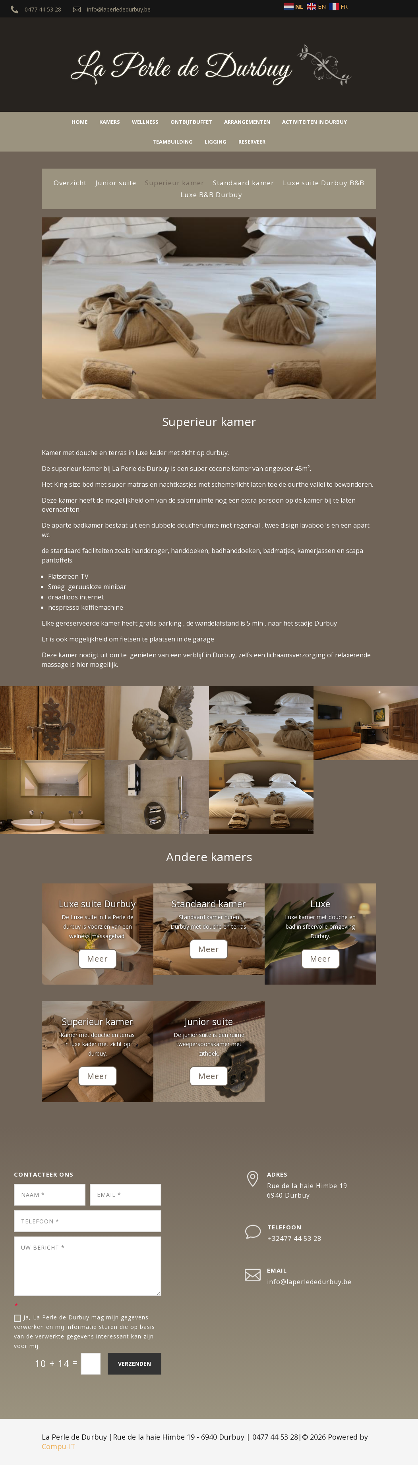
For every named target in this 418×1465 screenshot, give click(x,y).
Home (79, 121)
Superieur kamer (174, 183)
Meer (97, 958)
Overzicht (70, 183)
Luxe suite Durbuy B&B (323, 183)
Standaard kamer (243, 183)
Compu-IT (58, 1446)
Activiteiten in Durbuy (314, 121)
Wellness (145, 121)
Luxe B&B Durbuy (211, 195)
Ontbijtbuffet (191, 121)
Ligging (215, 141)
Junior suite (115, 183)
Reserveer (251, 141)
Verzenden (134, 1363)
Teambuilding (173, 141)
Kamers (109, 121)
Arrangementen (247, 121)
